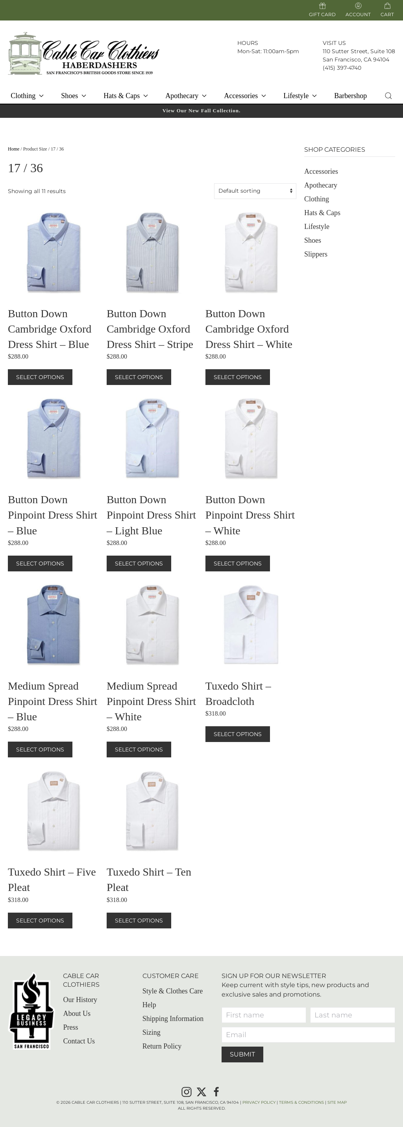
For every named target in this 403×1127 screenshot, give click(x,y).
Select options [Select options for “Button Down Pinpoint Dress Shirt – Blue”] (40, 563)
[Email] (308, 1035)
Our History (80, 1000)
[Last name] (352, 1015)
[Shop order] (255, 191)
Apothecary (320, 185)
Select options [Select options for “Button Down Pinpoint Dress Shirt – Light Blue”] (139, 563)
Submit (242, 1054)
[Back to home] (83, 53)
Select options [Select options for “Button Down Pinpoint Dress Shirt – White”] (238, 563)
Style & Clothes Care (172, 991)
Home (13, 149)
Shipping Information (173, 1019)
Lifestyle (316, 227)
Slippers (315, 254)
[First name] (264, 1015)
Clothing (316, 199)
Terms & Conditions (301, 1102)
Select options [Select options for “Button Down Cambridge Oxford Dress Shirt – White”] (238, 377)
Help (149, 1005)
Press (70, 1028)
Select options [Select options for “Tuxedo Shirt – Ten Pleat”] (139, 920)
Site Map (337, 1102)
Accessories (321, 171)
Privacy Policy (258, 1102)
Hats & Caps (322, 213)
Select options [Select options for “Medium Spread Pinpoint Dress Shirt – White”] (139, 749)
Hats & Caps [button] (126, 96)
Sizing (151, 1032)
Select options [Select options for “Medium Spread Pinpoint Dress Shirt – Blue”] (40, 749)
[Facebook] (216, 1091)
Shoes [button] (73, 96)
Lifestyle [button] (299, 96)
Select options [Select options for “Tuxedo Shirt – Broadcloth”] (238, 734)
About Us (77, 1014)
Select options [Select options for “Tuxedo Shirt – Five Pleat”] (40, 920)
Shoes (312, 240)
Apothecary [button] (185, 96)
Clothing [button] (27, 96)
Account (358, 9)
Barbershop (350, 96)
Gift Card (322, 9)
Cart (387, 14)
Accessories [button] (245, 96)
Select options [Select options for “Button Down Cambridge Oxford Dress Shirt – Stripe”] (139, 377)
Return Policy (162, 1046)
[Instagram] (186, 1091)
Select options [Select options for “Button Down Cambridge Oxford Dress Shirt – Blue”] (40, 377)
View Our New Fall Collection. (201, 110)
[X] (201, 1091)
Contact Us (79, 1041)
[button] (389, 96)
